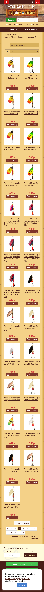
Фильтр (11, 20)
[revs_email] (12, 555)
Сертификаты (23, 24)
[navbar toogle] (6, 2)
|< (7, 529)
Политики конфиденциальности (17, 579)
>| (23, 532)
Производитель (12, 35)
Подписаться (30, 555)
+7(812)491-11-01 (22, 7)
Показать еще (22, 523)
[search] (25, 20)
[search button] (36, 20)
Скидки (10, 24)
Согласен (22, 585)
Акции (34, 24)
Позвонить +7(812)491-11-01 (22, 564)
